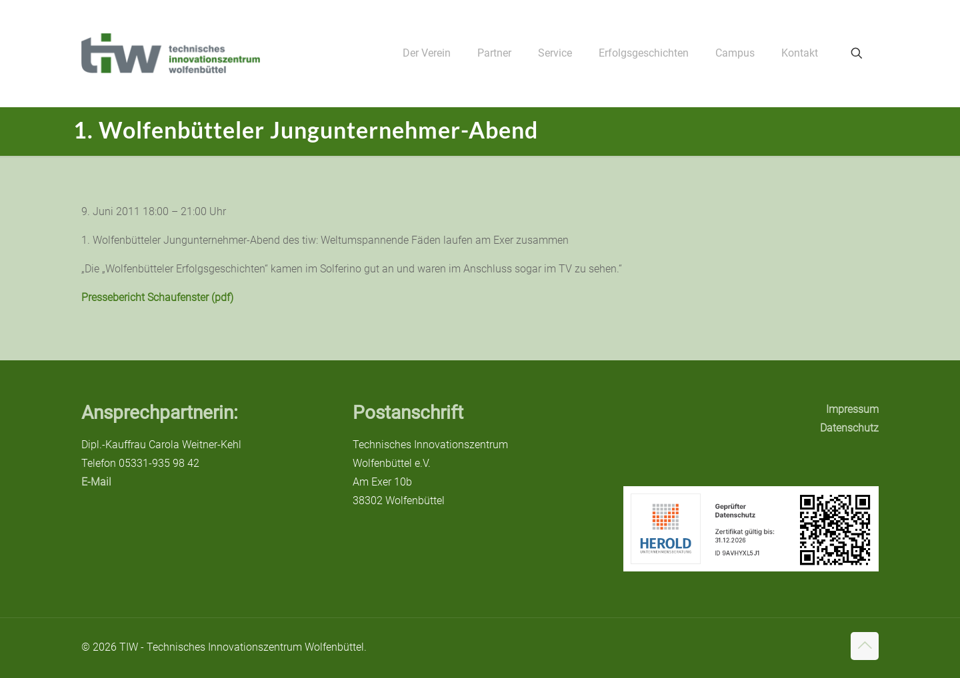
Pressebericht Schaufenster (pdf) (157, 297)
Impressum (852, 409)
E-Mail (96, 482)
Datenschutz (849, 428)
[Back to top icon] (865, 646)
